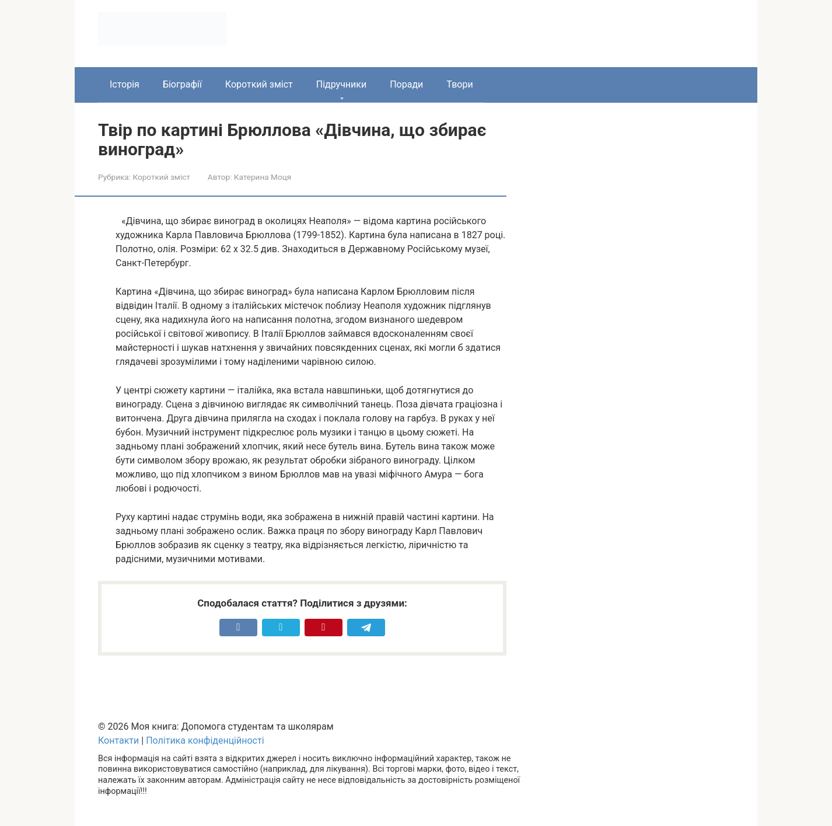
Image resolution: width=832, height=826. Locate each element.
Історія (124, 84)
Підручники (341, 84)
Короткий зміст (259, 84)
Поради (406, 84)
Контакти (118, 740)
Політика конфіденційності (205, 740)
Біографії (182, 84)
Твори (459, 84)
